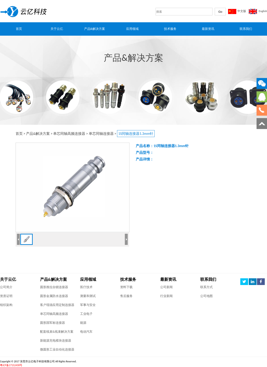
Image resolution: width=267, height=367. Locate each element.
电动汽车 (86, 332)
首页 (19, 133)
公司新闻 (166, 287)
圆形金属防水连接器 (54, 296)
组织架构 (6, 305)
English (263, 11)
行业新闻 (166, 296)
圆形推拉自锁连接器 (54, 287)
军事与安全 (88, 305)
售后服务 (126, 296)
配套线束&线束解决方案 (56, 332)
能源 (83, 323)
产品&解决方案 (38, 133)
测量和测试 (88, 296)
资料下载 (126, 287)
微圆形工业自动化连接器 (57, 349)
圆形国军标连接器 (52, 323)
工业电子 (86, 314)
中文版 (241, 11)
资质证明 (6, 296)
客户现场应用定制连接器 (57, 305)
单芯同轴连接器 (101, 133)
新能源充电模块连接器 (55, 340)
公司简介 (6, 287)
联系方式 (206, 287)
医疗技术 (86, 287)
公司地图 (206, 296)
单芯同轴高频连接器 (69, 133)
